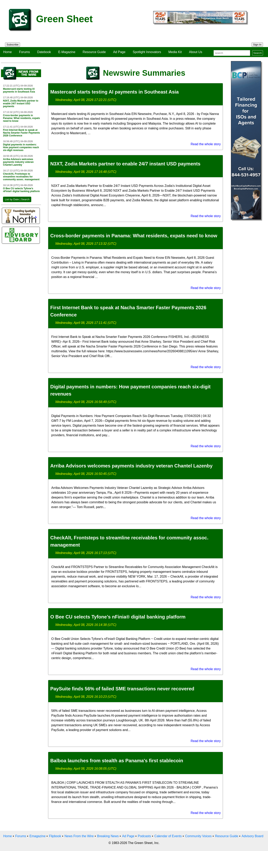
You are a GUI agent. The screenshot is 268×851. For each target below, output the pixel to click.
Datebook (44, 52)
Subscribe (12, 44)
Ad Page (119, 52)
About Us (195, 52)
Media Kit (175, 52)
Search (257, 52)
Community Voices (198, 836)
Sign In (257, 44)
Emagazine (37, 836)
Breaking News (108, 836)
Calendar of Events (168, 836)
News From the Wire (79, 836)
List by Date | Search (17, 199)
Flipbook (55, 836)
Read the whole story (206, 144)
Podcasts (144, 836)
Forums (24, 52)
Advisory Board (252, 836)
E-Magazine (66, 52)
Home (7, 52)
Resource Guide (94, 52)
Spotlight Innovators (147, 52)
